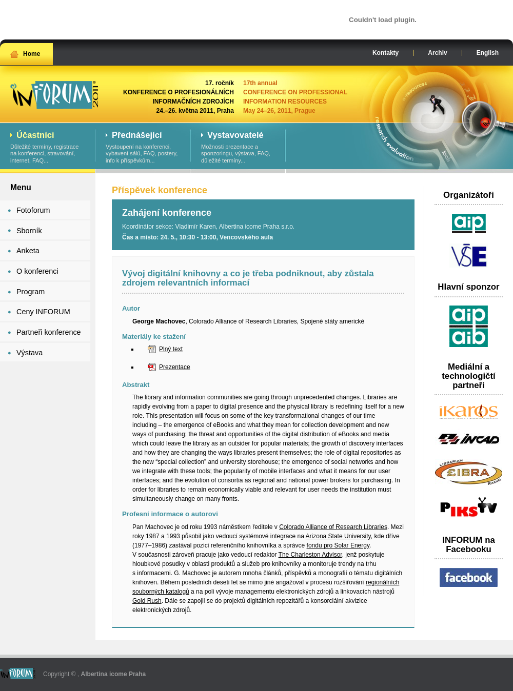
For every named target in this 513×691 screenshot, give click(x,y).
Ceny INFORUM (43, 312)
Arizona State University (338, 536)
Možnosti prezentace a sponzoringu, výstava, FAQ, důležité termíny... (238, 148)
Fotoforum (33, 210)
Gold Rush (147, 600)
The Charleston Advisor (310, 554)
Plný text (171, 349)
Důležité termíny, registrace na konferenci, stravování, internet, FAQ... (47, 148)
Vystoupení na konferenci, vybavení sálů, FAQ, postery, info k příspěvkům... (143, 148)
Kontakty (385, 53)
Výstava (29, 353)
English (488, 53)
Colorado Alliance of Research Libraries (333, 527)
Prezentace (174, 367)
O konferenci (37, 271)
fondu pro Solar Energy (338, 545)
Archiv (437, 53)
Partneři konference (48, 332)
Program (30, 292)
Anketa (28, 251)
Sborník (29, 231)
